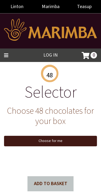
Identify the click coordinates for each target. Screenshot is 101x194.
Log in (50, 55)
